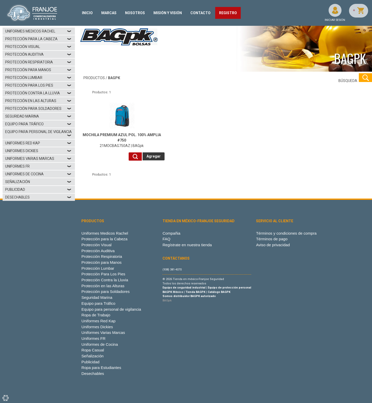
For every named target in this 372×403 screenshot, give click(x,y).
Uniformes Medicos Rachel (38, 31)
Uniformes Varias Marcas (38, 159)
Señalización (38, 182)
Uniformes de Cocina (38, 174)
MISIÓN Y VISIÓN (167, 13)
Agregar (153, 156)
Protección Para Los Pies (38, 85)
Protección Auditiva (38, 54)
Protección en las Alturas (38, 101)
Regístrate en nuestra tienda (187, 245)
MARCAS (109, 13)
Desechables (38, 197)
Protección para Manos (38, 70)
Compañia (171, 233)
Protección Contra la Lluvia (38, 93)
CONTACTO (200, 13)
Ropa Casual (92, 350)
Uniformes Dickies (38, 151)
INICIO (87, 13)
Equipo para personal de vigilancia (38, 133)
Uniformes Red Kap (38, 143)
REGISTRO (228, 13)
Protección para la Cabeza (38, 39)
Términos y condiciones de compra (286, 233)
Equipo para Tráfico (38, 124)
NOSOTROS (135, 13)
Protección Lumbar (38, 78)
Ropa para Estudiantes (101, 367)
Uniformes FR (38, 166)
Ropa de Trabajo (95, 315)
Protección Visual (38, 47)
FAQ (166, 239)
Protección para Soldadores (38, 108)
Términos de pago (272, 239)
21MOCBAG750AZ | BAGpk (122, 140)
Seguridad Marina (38, 116)
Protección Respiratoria (38, 62)
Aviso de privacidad (273, 245)
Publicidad (38, 189)
